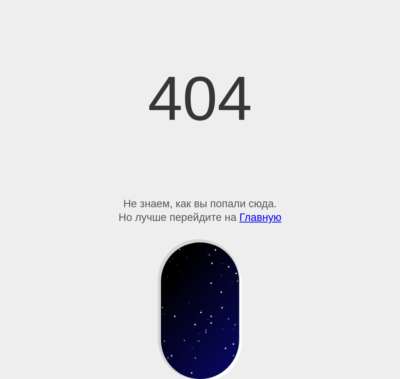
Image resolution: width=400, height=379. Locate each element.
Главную (260, 217)
